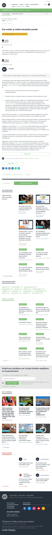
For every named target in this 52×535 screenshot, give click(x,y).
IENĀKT (48, 1)
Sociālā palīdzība (39, 344)
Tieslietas (28, 174)
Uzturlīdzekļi (28, 291)
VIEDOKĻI (27, 4)
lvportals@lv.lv (14, 514)
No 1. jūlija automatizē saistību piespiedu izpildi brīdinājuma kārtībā (25, 208)
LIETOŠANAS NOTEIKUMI (12, 504)
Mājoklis (27, 289)
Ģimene (6, 293)
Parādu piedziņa (8, 20)
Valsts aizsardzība (26, 415)
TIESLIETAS (4, 199)
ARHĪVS (27, 6)
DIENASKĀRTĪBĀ (34, 4)
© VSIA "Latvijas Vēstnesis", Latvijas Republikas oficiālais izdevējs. (19, 527)
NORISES (22, 4)
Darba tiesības (17, 287)
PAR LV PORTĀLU (11, 503)
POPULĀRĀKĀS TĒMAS (8, 281)
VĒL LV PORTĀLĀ (7, 392)
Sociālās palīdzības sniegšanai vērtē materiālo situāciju (43, 339)
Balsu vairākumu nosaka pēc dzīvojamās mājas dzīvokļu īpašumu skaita (25, 353)
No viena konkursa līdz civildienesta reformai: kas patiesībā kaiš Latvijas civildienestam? (43, 411)
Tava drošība (25, 466)
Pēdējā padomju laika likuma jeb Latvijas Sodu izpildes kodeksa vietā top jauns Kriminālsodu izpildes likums (9, 439)
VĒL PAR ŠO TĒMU (7, 190)
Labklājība (6, 291)
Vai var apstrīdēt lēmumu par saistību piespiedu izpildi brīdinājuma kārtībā (25, 269)
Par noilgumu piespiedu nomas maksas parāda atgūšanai (42, 254)
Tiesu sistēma (16, 293)
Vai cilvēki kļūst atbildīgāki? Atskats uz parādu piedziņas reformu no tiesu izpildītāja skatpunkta (42, 210)
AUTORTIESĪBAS (10, 508)
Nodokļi (18, 289)
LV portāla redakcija (13, 512)
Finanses (28, 341)
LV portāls (11, 68)
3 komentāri (7, 183)
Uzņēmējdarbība (41, 291)
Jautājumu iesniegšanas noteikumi (31, 158)
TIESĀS (13, 6)
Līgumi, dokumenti (18, 174)
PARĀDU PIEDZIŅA (6, 195)
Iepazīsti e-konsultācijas (10, 386)
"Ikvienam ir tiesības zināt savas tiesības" (18, 522)
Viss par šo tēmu (8, 276)
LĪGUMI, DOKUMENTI (7, 197)
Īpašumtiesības (7, 289)
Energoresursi (29, 442)
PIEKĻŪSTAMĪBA (10, 506)
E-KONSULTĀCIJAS (20, 6)
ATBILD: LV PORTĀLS (8, 299)
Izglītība (27, 293)
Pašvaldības (17, 291)
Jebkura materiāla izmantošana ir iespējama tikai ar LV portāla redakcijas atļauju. (22, 526)
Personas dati (37, 293)
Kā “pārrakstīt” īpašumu (25, 322)
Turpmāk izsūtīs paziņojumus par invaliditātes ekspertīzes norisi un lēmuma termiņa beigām (42, 439)
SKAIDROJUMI (15, 4)
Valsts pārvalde (9, 420)
